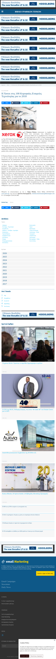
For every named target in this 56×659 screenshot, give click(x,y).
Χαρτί (31, 227)
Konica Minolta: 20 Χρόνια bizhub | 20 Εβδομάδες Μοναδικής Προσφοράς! (25, 494)
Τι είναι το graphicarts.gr (7, 601)
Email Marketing (5, 617)
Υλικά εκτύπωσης (34, 230)
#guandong (6, 303)
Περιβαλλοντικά (6, 235)
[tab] (28, 253)
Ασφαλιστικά (33, 235)
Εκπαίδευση (5, 228)
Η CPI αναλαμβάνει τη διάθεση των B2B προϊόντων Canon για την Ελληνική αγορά (22, 531)
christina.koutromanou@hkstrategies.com (43, 193)
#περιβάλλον (7, 298)
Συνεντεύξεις (33, 241)
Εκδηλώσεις (5, 232)
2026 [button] (5, 253)
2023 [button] (5, 263)
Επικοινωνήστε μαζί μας (7, 603)
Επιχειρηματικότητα (7, 241)
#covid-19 (6, 301)
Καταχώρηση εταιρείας (7, 622)
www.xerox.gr (5, 193)
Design (4, 239)
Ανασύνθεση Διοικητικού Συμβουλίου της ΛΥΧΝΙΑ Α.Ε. (19, 452)
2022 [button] (5, 267)
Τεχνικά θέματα (6, 234)
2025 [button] (5, 257)
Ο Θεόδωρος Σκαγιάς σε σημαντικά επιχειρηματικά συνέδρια (17, 523)
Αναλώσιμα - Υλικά (34, 232)
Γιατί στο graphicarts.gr (7, 614)
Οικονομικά (32, 237)
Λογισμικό (32, 234)
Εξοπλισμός (32, 228)
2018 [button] (5, 280)
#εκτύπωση (7, 306)
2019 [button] (5, 277)
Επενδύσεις (5, 237)
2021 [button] (5, 270)
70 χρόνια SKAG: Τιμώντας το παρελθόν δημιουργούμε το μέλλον (22, 363)
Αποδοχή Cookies (24, 656)
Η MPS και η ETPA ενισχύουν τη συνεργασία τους (14, 506)
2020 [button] (5, 274)
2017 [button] (5, 284)
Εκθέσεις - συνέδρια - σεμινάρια (10, 230)
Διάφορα (4, 225)
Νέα (8, 85)
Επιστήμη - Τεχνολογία (8, 227)
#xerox (11, 202)
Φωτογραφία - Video (35, 239)
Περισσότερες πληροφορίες (36, 656)
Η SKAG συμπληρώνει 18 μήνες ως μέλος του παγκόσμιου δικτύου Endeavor (21, 514)
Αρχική (3, 85)
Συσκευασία (32, 225)
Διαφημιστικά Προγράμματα (8, 619)
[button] (2, 11)
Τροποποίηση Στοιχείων (7, 625)
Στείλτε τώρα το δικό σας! (45, 573)
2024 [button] (5, 260)
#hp (5, 295)
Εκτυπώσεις (5, 242)
